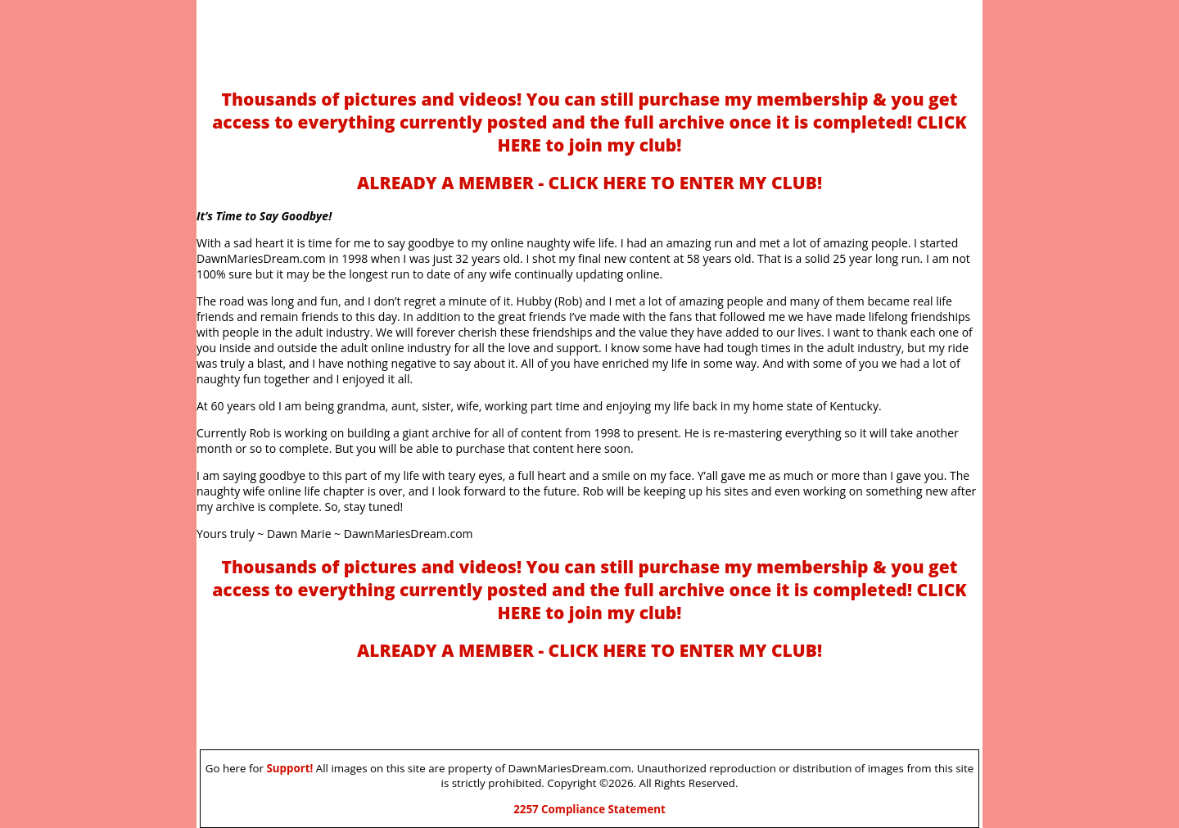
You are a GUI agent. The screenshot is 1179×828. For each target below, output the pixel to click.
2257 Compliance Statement (589, 809)
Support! (289, 768)
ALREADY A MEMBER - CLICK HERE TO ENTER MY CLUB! (589, 182)
